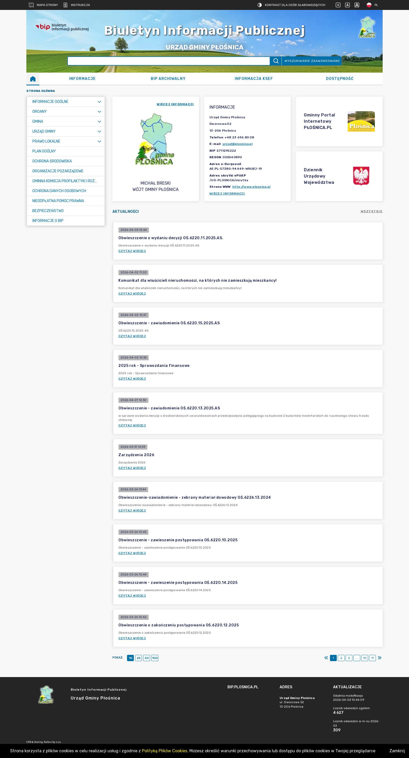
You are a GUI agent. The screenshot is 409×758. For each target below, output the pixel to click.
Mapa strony (43, 5)
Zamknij (397, 750)
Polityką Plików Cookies (164, 750)
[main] (250, 701)
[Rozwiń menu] (99, 102)
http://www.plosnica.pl (251, 187)
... (357, 658)
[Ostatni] (379, 658)
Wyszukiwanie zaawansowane (312, 61)
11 (372, 658)
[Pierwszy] (326, 658)
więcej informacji (175, 104)
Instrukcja (76, 5)
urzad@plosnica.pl (237, 144)
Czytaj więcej (132, 251)
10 (130, 658)
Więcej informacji (227, 193)
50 (147, 658)
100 (155, 658)
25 (139, 658)
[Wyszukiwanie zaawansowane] (169, 61)
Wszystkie (372, 211)
